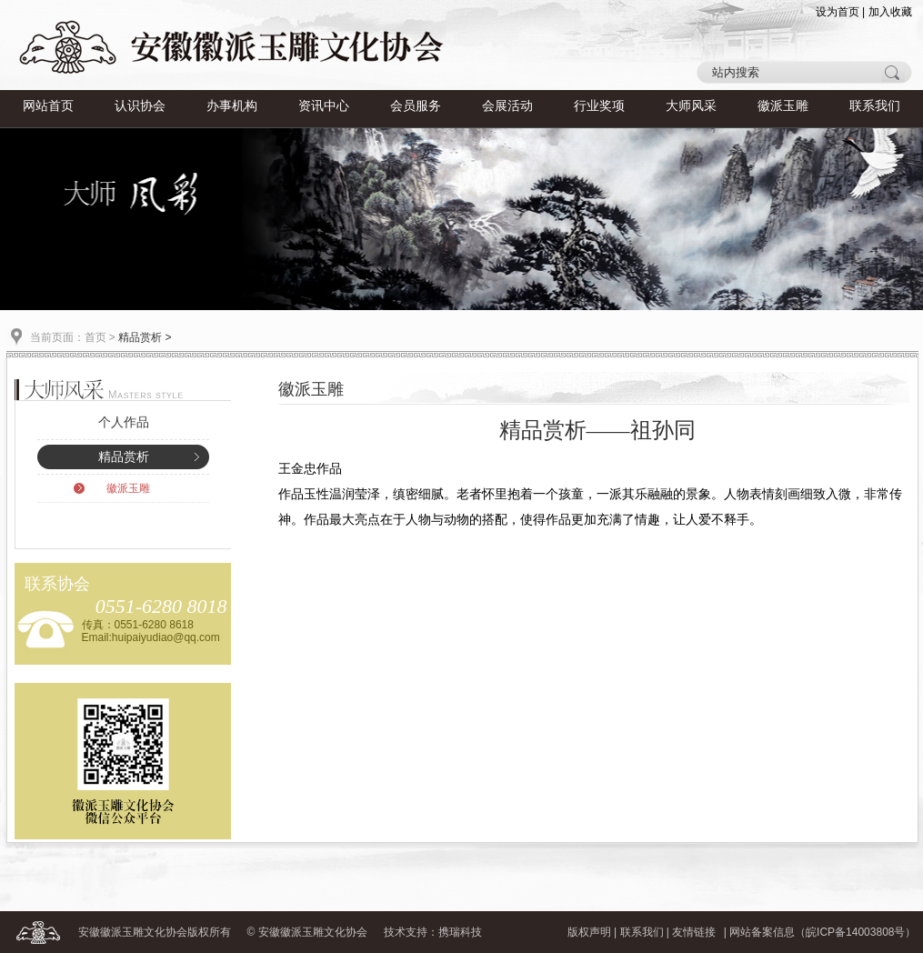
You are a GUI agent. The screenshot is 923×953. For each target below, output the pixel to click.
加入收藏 (890, 11)
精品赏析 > (144, 337)
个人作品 (123, 422)
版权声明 (589, 932)
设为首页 (837, 11)
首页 (95, 337)
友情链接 (694, 932)
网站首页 (48, 106)
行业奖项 (599, 106)
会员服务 (415, 106)
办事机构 (231, 106)
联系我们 (874, 106)
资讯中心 (323, 106)
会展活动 (507, 106)
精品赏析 (123, 457)
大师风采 (691, 106)
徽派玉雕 (782, 106)
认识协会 (140, 106)
